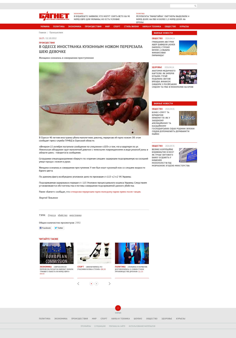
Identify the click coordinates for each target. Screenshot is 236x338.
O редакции (100, 326)
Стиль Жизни (131, 26)
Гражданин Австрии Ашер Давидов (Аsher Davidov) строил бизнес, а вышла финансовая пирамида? (163, 48)
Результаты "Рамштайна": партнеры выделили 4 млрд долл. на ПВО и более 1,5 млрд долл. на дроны (162, 19)
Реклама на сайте (117, 326)
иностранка (75, 215)
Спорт (116, 26)
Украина (44, 26)
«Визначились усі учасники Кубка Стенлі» (94, 266)
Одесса (52, 215)
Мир (107, 26)
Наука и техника (152, 26)
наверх (118, 313)
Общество (170, 26)
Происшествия (93, 26)
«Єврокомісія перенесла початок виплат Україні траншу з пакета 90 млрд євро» (57, 269)
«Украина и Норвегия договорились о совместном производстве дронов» (132, 268)
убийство (62, 215)
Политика (58, 26)
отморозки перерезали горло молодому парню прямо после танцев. (105, 191)
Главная (43, 32)
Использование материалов (142, 326)
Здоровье (166, 318)
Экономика (74, 26)
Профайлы (86, 326)
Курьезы (184, 26)
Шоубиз (138, 318)
